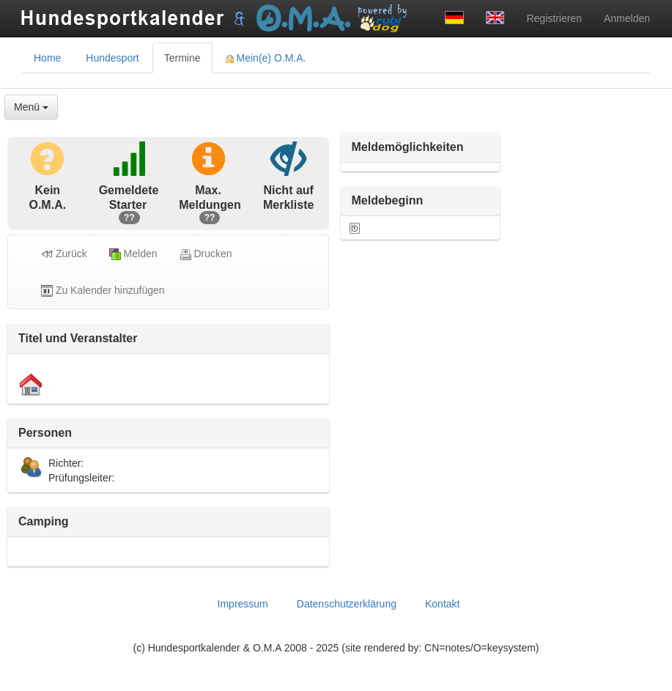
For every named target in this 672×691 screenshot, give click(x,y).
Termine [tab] (182, 58)
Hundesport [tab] (112, 58)
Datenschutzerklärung (346, 604)
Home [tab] (47, 58)
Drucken (206, 254)
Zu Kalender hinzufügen (103, 290)
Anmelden (627, 18)
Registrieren (553, 18)
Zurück (64, 254)
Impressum (243, 604)
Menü (31, 107)
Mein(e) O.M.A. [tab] (266, 58)
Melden (133, 254)
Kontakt (442, 604)
